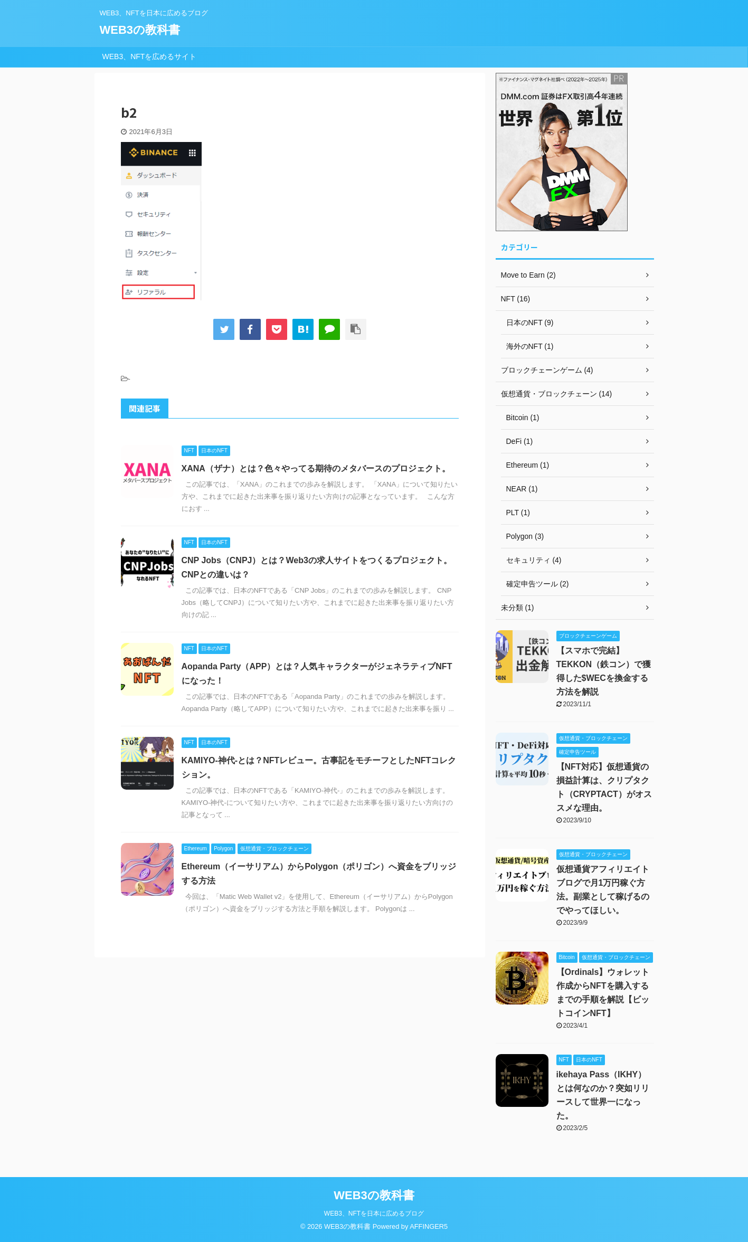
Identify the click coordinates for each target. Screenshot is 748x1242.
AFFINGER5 (429, 1226)
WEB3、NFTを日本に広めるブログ (374, 1213)
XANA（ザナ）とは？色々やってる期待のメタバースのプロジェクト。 (316, 468)
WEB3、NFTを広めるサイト (149, 56)
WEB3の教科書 (140, 29)
